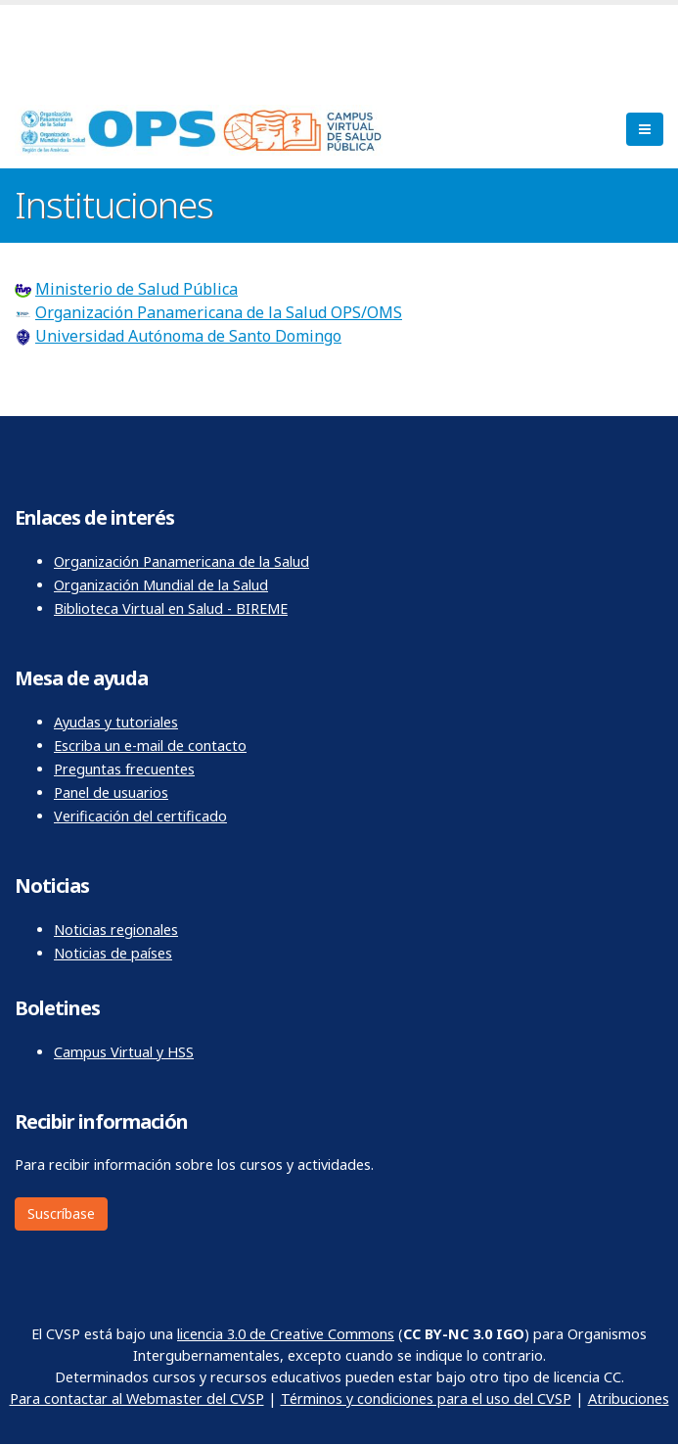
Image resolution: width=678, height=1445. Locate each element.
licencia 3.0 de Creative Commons (285, 1334)
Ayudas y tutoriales (116, 722)
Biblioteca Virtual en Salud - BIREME (171, 608)
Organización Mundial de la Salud (161, 585)
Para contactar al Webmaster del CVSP (137, 1398)
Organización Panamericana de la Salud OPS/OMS (218, 312)
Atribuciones (628, 1398)
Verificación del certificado (140, 816)
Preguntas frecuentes (124, 769)
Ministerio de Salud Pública (136, 289)
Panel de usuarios (111, 792)
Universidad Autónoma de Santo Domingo (188, 336)
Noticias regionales (116, 929)
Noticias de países (113, 953)
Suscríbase (61, 1213)
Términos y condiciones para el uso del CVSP (426, 1398)
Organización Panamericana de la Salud (181, 561)
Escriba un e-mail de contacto (150, 745)
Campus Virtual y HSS (124, 1052)
